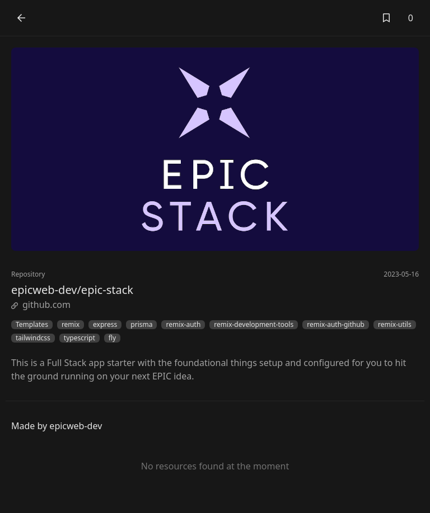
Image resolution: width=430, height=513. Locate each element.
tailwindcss (33, 338)
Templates (32, 324)
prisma (141, 324)
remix (71, 324)
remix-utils (395, 324)
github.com (41, 304)
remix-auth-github (335, 324)
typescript (79, 338)
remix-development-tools (253, 324)
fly (112, 338)
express (105, 324)
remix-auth (183, 324)
